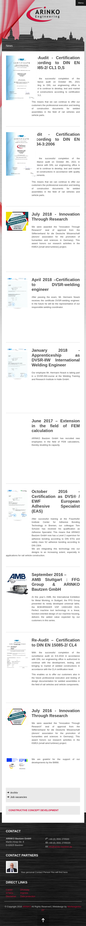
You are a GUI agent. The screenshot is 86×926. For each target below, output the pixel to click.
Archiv (14, 792)
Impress (24, 893)
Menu (81, 3)
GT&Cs (9, 893)
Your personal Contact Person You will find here (44, 872)
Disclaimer (11, 896)
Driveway (24, 889)
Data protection (27, 896)
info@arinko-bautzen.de (60, 846)
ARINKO (26, 906)
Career (9, 889)
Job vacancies (18, 797)
